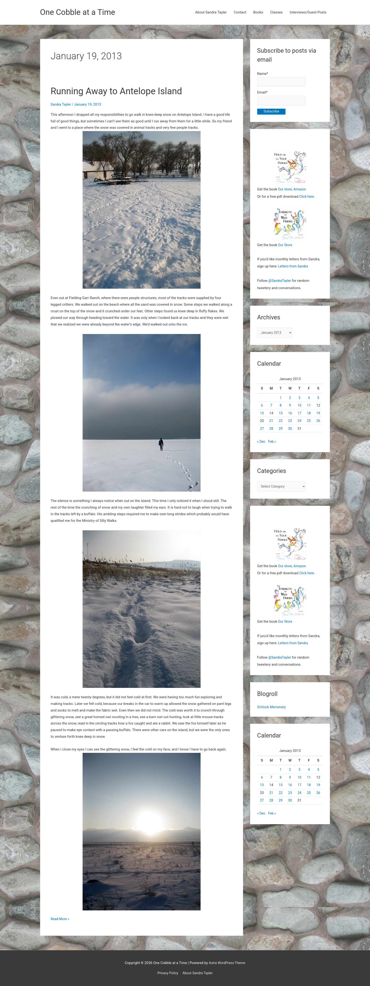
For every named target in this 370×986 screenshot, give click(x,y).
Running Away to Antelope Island (119, 91)
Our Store (285, 246)
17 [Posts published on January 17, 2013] (300, 414)
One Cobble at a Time (79, 12)
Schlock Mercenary (272, 707)
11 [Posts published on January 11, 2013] (309, 406)
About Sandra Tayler (211, 12)
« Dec (261, 442)
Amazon (300, 190)
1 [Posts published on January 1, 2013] (281, 399)
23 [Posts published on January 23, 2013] (290, 422)
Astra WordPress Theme (227, 963)
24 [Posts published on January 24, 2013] (300, 422)
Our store (285, 190)
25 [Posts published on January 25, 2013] (309, 422)
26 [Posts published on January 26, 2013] (318, 422)
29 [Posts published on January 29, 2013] (281, 429)
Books (258, 12)
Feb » (272, 442)
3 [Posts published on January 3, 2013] (299, 399)
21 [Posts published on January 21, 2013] (271, 422)
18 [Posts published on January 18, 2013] (309, 414)
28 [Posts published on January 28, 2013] (271, 429)
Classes (276, 12)
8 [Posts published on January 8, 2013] (281, 406)
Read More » (60, 919)
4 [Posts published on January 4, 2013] (309, 399)
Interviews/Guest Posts (308, 12)
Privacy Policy (167, 973)
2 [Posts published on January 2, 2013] (290, 399)
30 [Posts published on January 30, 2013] (290, 429)
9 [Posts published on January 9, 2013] (290, 406)
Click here (307, 197)
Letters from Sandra (294, 267)
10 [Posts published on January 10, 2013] (300, 406)
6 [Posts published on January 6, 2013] (262, 406)
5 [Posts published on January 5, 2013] (318, 399)
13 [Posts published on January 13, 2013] (262, 414)
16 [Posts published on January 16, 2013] (290, 414)
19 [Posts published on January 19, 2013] (318, 414)
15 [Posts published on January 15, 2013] (281, 414)
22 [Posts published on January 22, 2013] (281, 422)
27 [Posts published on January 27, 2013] (262, 429)
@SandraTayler (280, 281)
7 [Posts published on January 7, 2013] (271, 406)
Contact (240, 12)
